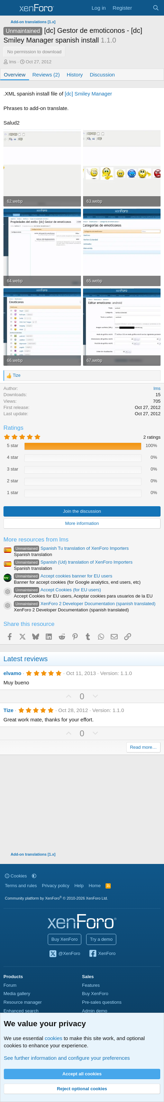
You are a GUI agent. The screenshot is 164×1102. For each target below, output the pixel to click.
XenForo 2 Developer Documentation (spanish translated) (84, 603)
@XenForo (64, 953)
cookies (53, 1038)
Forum (10, 985)
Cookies (16, 875)
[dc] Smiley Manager (87, 94)
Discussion (102, 75)
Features (91, 985)
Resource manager (22, 1002)
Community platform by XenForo (56, 898)
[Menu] (9, 8)
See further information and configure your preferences (67, 1058)
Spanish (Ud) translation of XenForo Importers (73, 562)
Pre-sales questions (101, 1002)
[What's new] (142, 7)
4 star (12, 457)
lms (12, 61)
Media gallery (16, 993)
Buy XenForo (65, 939)
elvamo (12, 673)
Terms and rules (21, 885)
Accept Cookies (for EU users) (57, 589)
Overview (15, 75)
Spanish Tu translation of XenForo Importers (71, 548)
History (75, 75)
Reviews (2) (46, 75)
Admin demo (94, 1010)
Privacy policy (55, 885)
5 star (12, 445)
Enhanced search (20, 1010)
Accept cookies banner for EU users (63, 576)
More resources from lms (36, 539)
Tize (8, 710)
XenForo (102, 953)
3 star (12, 469)
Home (95, 885)
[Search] (156, 7)
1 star (12, 492)
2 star (12, 480)
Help (79, 885)
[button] (34, 876)
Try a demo (101, 939)
